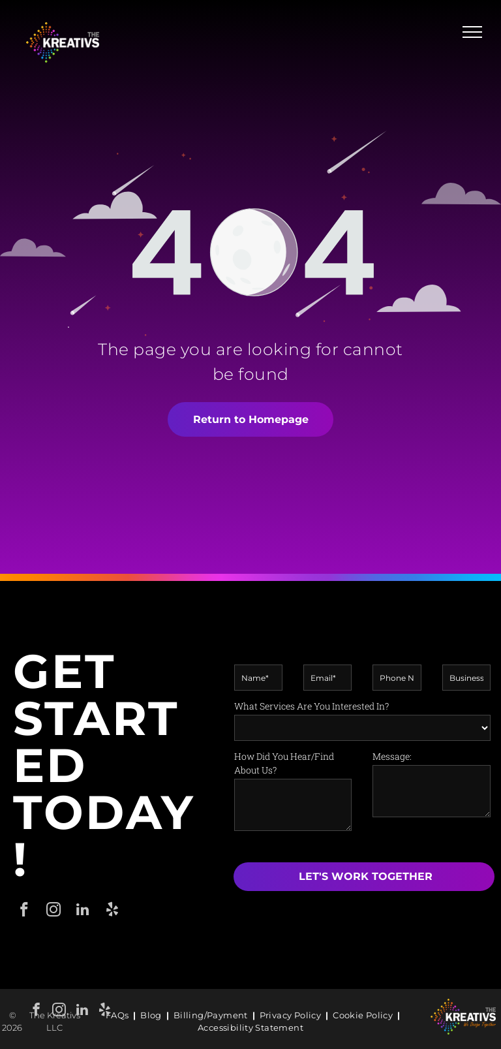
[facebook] (24, 911)
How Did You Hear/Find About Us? (284, 763)
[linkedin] (82, 1011)
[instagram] (59, 1011)
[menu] (472, 32)
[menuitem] (118, 1015)
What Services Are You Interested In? (311, 706)
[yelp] (105, 1011)
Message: (392, 756)
